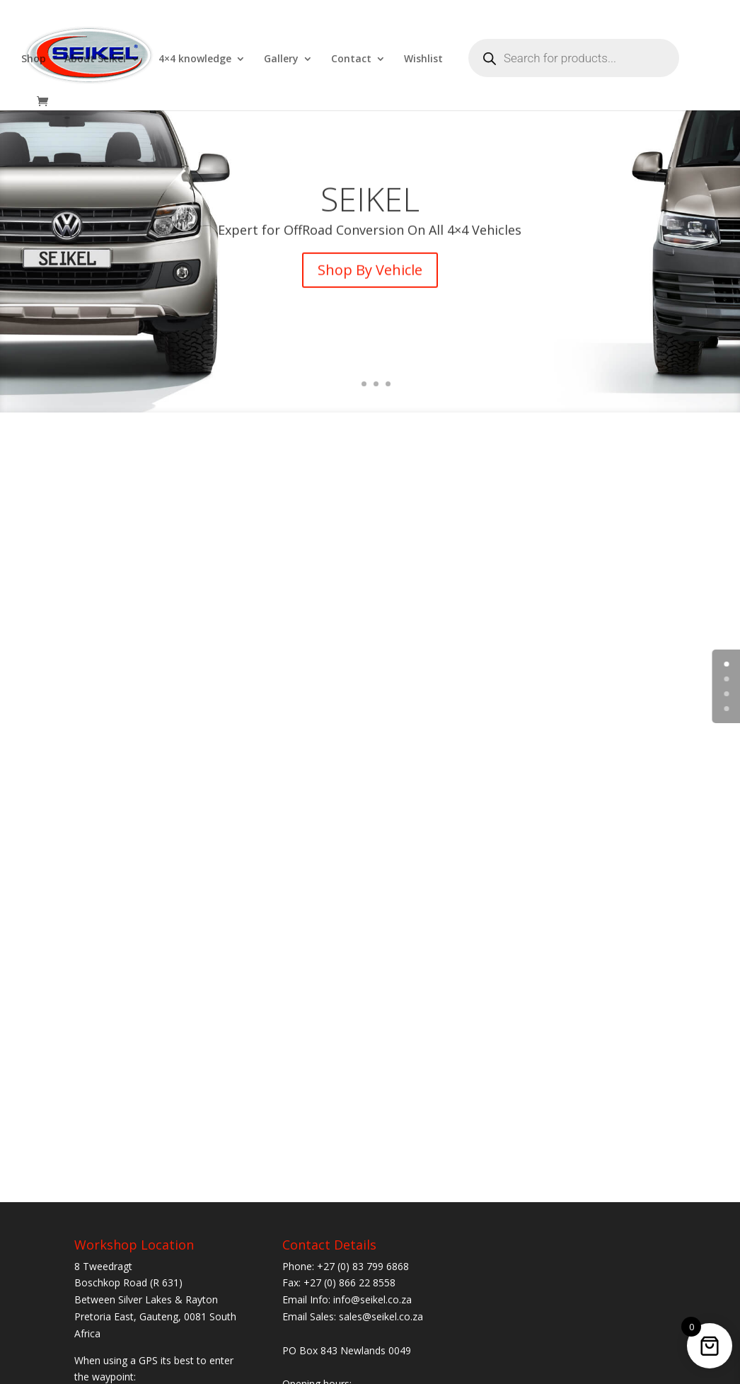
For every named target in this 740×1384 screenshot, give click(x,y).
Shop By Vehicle (370, 285)
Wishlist (423, 59)
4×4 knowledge (194, 59)
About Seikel (95, 59)
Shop (33, 59)
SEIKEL (370, 214)
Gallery (281, 59)
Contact (351, 59)
